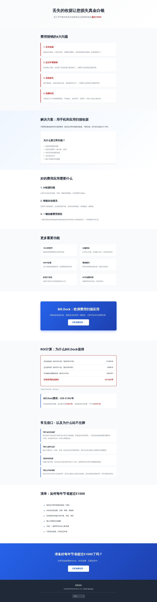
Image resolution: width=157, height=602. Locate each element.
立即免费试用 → (78, 322)
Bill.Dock (90, 589)
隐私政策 (78, 585)
